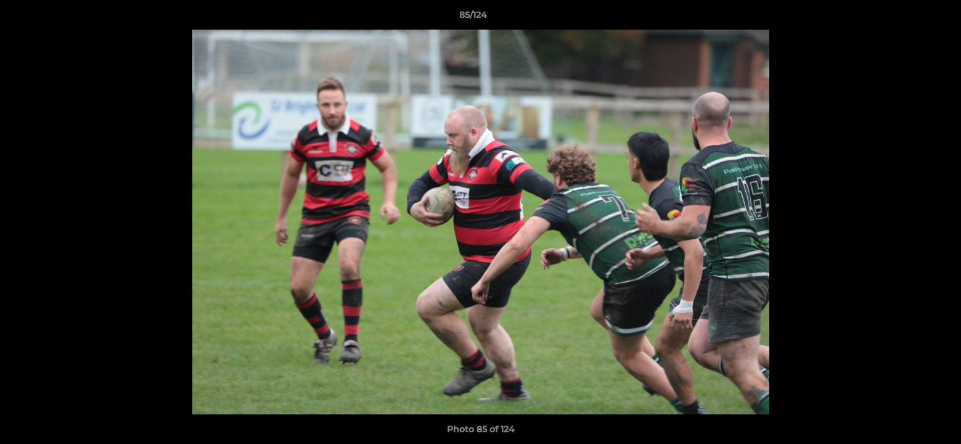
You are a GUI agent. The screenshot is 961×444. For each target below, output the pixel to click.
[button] (909, 17)
